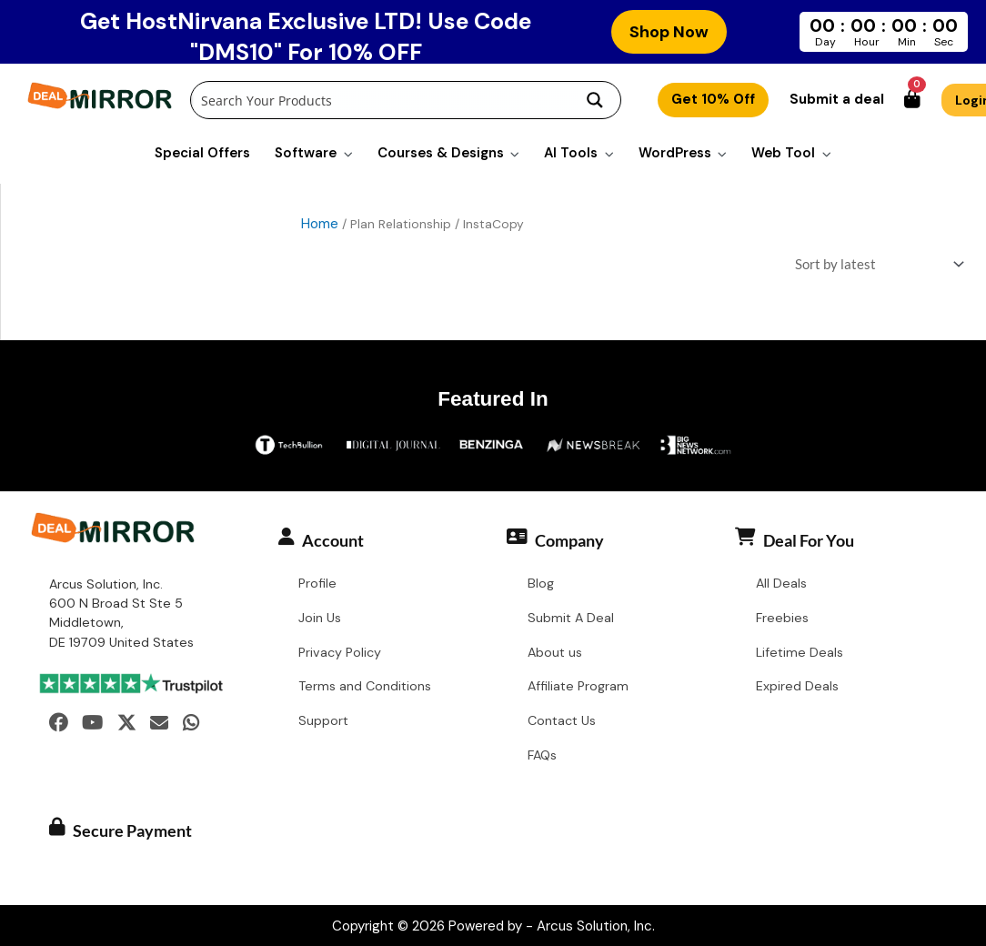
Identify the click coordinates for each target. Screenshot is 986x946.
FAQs (542, 757)
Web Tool (783, 153)
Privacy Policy (339, 654)
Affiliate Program (578, 688)
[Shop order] (875, 266)
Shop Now (669, 32)
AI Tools (571, 153)
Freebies (782, 619)
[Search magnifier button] (594, 100)
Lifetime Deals (799, 654)
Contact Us (562, 722)
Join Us (319, 619)
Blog (541, 585)
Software (306, 153)
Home (320, 224)
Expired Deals (797, 688)
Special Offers (202, 153)
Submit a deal (837, 99)
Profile (317, 585)
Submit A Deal (571, 619)
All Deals (781, 585)
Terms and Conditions (364, 688)
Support (323, 722)
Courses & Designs (440, 153)
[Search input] (381, 100)
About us (555, 654)
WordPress (675, 153)
